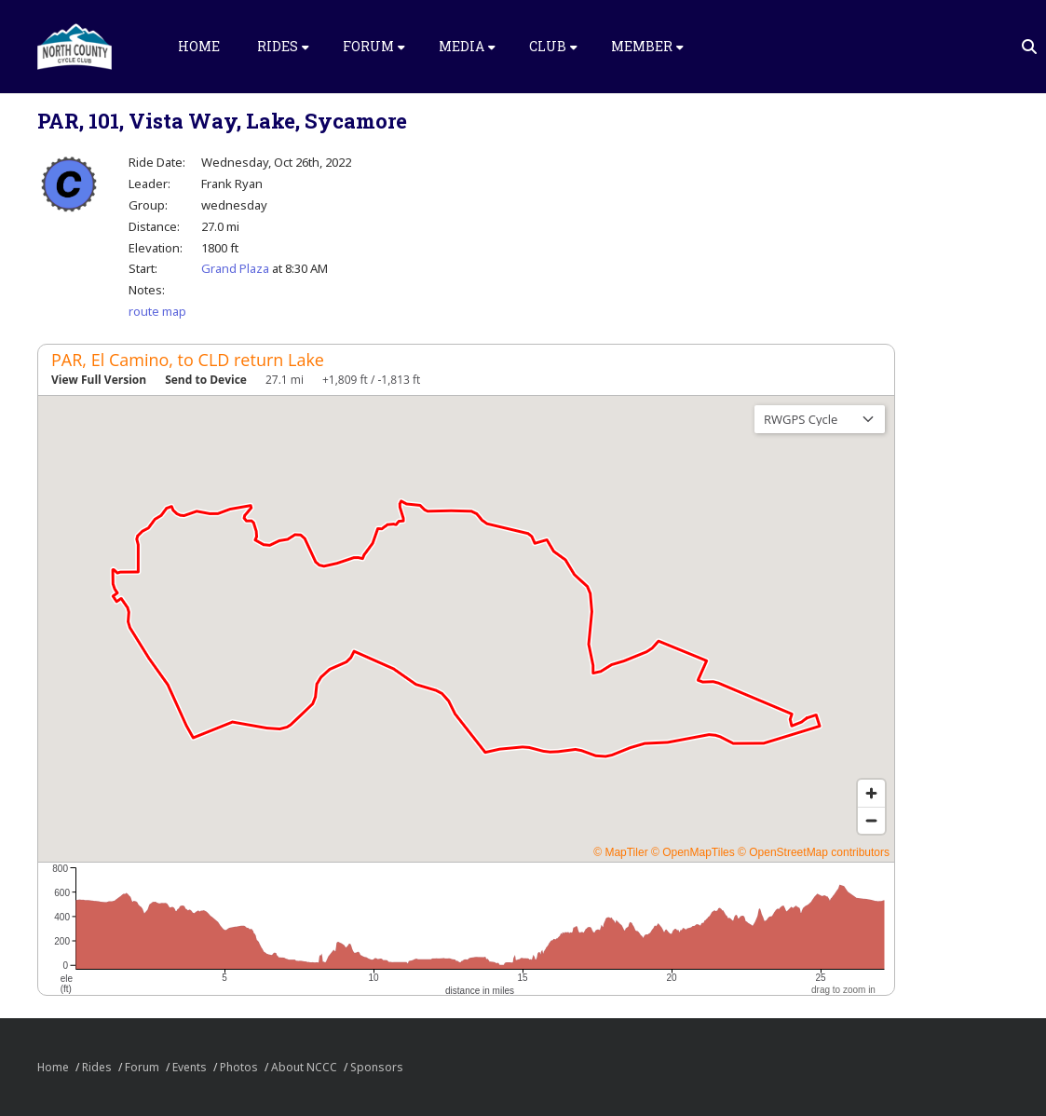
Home (199, 46)
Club (553, 46)
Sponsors (376, 1067)
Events (189, 1067)
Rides (283, 46)
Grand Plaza (235, 268)
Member (647, 46)
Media (467, 46)
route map (157, 311)
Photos (239, 1067)
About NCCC (304, 1067)
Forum (374, 46)
